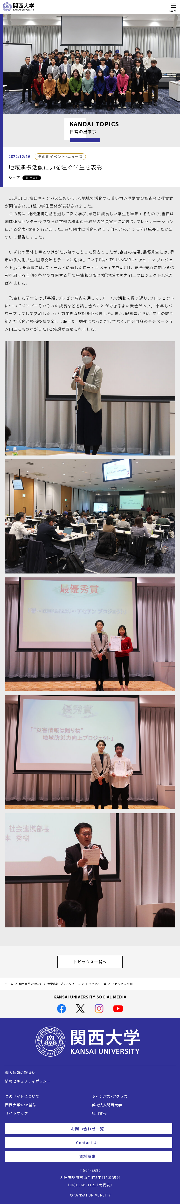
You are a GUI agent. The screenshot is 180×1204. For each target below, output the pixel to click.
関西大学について (30, 984)
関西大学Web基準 (20, 1105)
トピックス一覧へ (98, 962)
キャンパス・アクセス (109, 1096)
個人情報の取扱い (20, 1072)
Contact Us (122, 1142)
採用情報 (99, 1113)
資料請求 (123, 1156)
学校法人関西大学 (106, 1105)
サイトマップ (16, 1113)
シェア (14, 177)
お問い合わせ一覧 (119, 1129)
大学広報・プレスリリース (63, 984)
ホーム (9, 984)
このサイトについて (22, 1096)
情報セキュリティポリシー (28, 1081)
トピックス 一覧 (96, 984)
